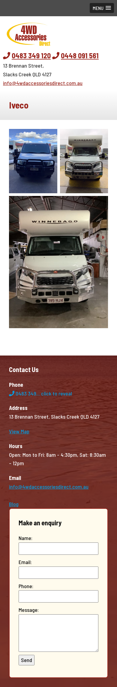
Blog (14, 504)
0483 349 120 (31, 55)
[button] (102, 8)
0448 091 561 (80, 55)
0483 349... (40, 393)
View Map (19, 431)
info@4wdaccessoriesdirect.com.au (42, 83)
